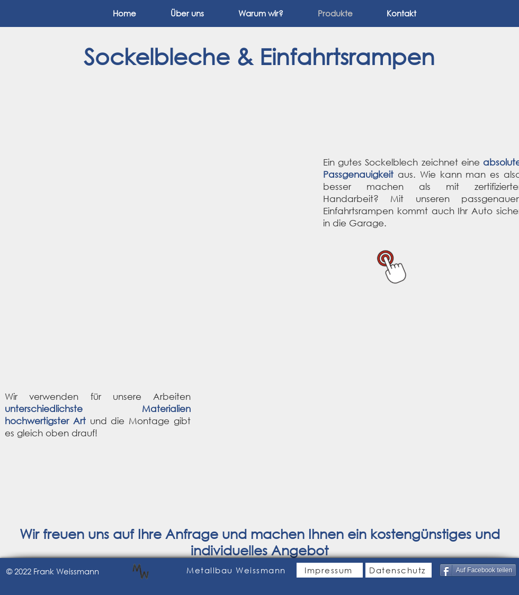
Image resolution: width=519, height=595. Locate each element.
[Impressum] (330, 570)
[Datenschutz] (398, 570)
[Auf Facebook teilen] (478, 570)
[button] (159, 190)
